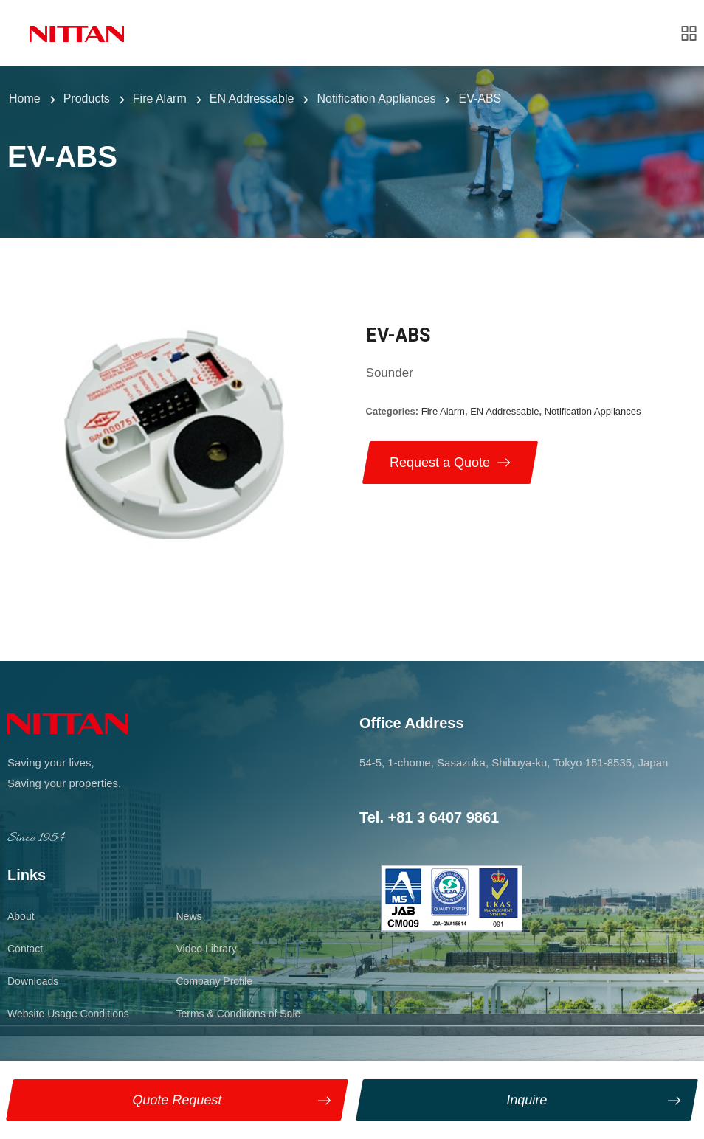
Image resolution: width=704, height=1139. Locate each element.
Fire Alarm (443, 411)
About (21, 916)
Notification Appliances (593, 411)
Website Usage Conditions (68, 1013)
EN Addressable (504, 411)
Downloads (32, 981)
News (189, 916)
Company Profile (214, 981)
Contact (25, 948)
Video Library (206, 948)
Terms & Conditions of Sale (238, 1013)
